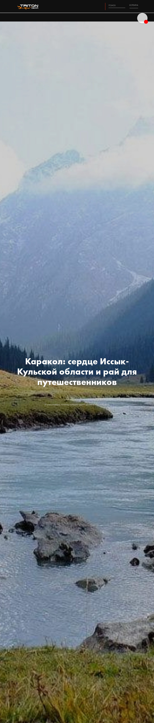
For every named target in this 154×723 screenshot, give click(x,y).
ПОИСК (112, 5)
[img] (123, 5)
